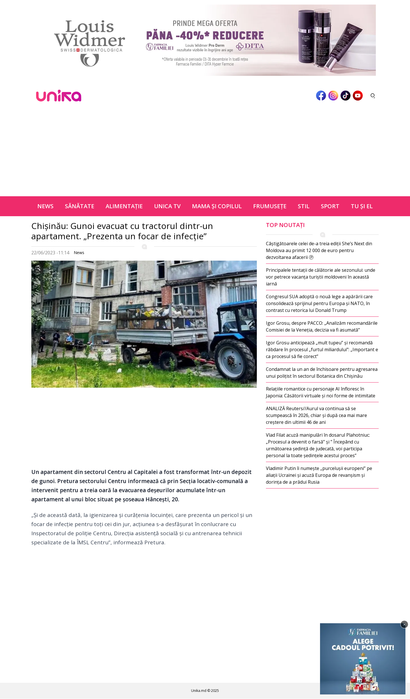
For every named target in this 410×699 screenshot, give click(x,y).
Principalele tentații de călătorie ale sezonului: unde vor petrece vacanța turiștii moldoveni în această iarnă (320, 277)
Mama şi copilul (217, 206)
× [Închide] (404, 624)
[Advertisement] (205, 153)
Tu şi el (362, 206)
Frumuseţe (269, 206)
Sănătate (79, 206)
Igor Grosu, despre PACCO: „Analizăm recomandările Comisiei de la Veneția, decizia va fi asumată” (322, 326)
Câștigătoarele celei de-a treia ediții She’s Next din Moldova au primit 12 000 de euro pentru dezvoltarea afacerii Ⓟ (319, 250)
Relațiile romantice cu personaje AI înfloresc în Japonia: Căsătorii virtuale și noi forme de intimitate (320, 392)
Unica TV (167, 206)
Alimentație (124, 206)
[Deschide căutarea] (373, 95)
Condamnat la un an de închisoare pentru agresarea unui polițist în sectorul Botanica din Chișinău (322, 372)
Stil (303, 206)
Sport (330, 206)
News (45, 206)
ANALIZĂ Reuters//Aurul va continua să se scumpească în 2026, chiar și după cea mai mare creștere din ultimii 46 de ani (316, 415)
